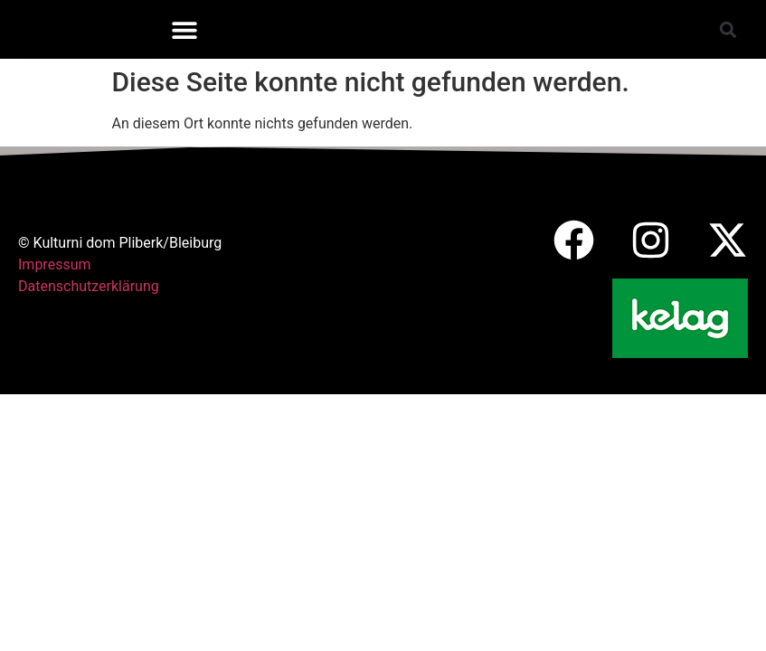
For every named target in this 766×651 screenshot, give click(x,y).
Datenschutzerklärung (88, 286)
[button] (184, 29)
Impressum (54, 264)
